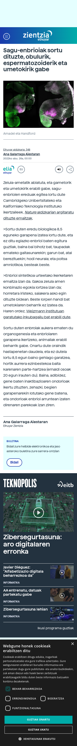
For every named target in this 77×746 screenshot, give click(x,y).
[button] (6, 36)
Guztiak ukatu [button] (38, 729)
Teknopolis (20, 482)
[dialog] (38, 693)
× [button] (72, 644)
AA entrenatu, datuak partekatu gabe (22, 592)
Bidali (14, 462)
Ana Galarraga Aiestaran (21, 154)
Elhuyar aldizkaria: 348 (16, 149)
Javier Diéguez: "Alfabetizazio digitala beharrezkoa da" (23, 571)
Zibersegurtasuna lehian (25, 609)
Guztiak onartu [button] (38, 719)
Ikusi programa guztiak (56, 628)
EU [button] (21, 169)
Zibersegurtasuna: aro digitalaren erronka (32, 544)
